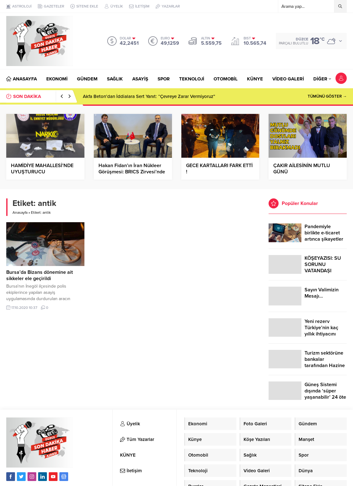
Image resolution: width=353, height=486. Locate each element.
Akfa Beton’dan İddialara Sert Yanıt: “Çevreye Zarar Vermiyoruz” (149, 96)
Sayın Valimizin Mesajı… (322, 293)
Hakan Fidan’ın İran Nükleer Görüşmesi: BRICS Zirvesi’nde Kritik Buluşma (131, 171)
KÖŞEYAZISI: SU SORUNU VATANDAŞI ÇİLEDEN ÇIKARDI (325, 267)
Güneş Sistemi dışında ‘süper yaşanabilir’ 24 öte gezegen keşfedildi (326, 394)
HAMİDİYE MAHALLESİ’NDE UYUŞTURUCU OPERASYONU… (42, 171)
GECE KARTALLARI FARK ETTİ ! (219, 168)
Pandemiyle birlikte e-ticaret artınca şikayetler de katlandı (324, 235)
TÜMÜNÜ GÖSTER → (327, 96)
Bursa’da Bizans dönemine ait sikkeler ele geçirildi (39, 275)
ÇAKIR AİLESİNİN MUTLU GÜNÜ (301, 168)
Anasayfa (20, 212)
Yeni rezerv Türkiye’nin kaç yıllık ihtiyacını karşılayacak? (321, 330)
